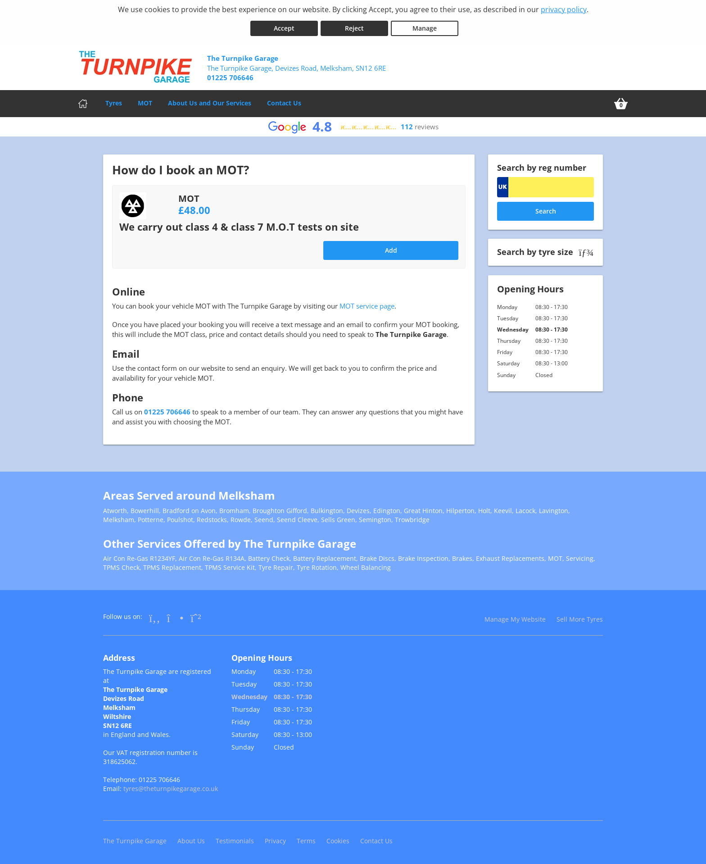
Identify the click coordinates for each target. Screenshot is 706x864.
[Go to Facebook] (154, 616)
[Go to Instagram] (175, 616)
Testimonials (235, 839)
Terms (306, 839)
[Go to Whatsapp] (195, 616)
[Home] (82, 101)
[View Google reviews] (353, 125)
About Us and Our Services (209, 101)
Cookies (337, 839)
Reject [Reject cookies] (354, 26)
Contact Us (284, 101)
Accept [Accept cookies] (284, 26)
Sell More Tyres (580, 617)
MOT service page (366, 304)
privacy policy (564, 9)
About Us (191, 839)
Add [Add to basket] (391, 248)
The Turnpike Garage (135, 839)
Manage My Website (515, 617)
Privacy (275, 839)
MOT (145, 101)
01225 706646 (167, 409)
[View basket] (621, 101)
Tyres (113, 101)
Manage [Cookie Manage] (424, 26)
